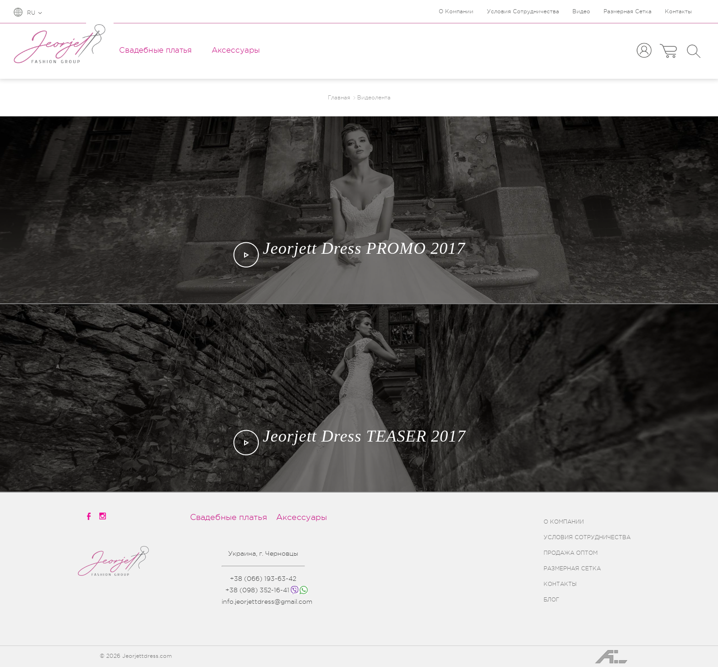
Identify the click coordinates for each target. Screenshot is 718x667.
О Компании (456, 11)
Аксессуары (236, 50)
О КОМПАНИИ (564, 522)
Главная (339, 97)
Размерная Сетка (628, 11)
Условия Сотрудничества (523, 11)
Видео (581, 11)
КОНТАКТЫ (560, 584)
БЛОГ (551, 599)
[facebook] (89, 516)
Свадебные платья (155, 50)
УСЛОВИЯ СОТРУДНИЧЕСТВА (587, 537)
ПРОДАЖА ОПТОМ (571, 553)
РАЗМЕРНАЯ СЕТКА (572, 568)
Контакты (678, 11)
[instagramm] (103, 516)
